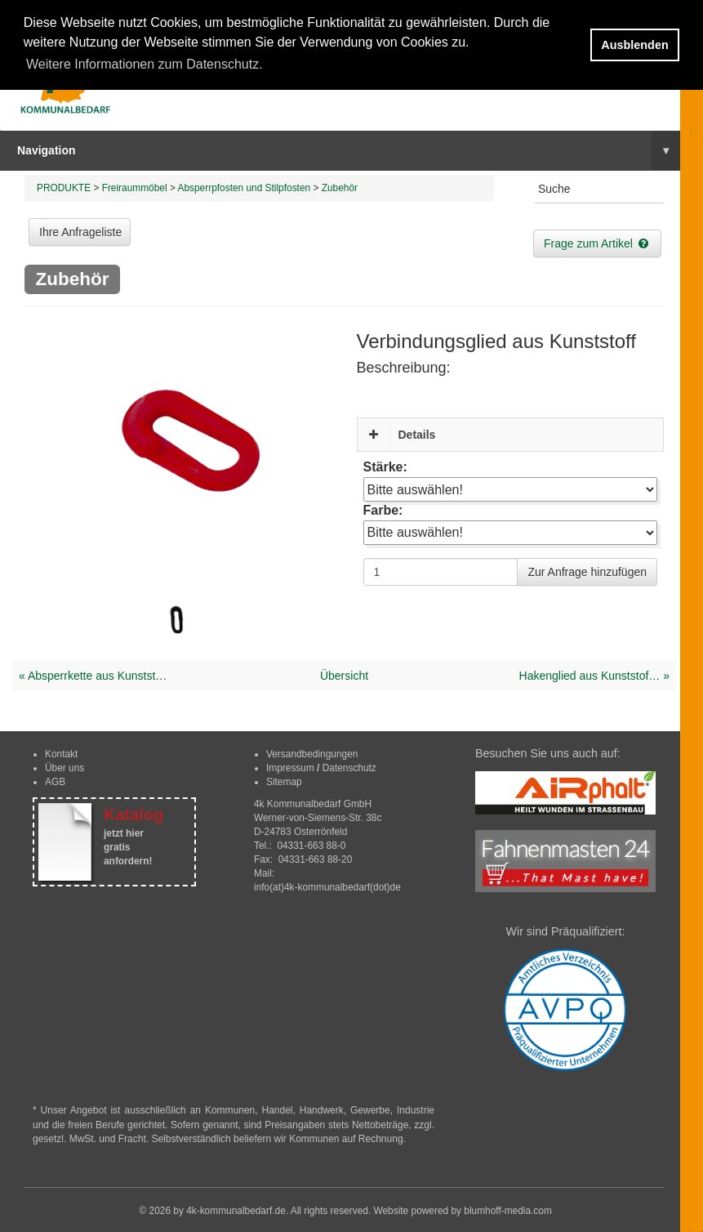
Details (417, 434)
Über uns (64, 768)
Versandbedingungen (312, 754)
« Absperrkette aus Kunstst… (93, 675)
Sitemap (284, 782)
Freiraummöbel (134, 188)
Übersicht (344, 675)
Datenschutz (349, 768)
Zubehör (340, 188)
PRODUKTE (64, 188)
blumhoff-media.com (508, 1210)
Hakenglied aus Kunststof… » (594, 675)
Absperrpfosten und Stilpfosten (244, 188)
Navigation (348, 150)
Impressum (290, 768)
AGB (55, 782)
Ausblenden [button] (634, 44)
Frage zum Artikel (597, 243)
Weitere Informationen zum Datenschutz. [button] (144, 64)
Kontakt (61, 754)
